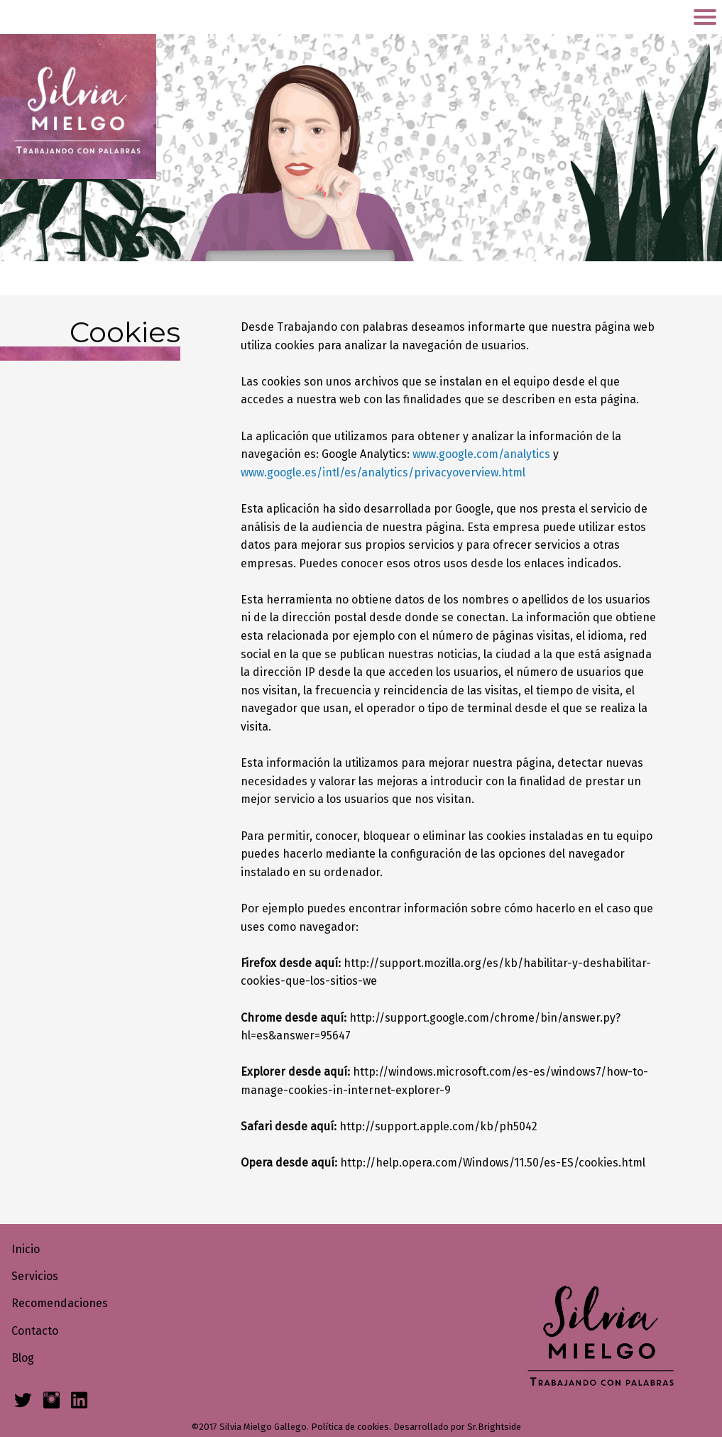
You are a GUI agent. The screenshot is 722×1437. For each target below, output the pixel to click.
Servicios (34, 1276)
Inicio (25, 1249)
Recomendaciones (59, 1303)
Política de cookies (350, 1426)
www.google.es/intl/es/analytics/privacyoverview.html (383, 472)
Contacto (34, 1331)
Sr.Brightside (494, 1426)
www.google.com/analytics (481, 454)
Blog (22, 1358)
